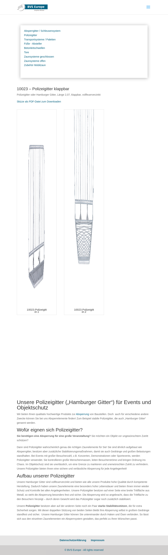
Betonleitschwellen (34, 48)
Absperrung (82, 414)
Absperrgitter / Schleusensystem (42, 30)
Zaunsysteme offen (35, 61)
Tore (26, 52)
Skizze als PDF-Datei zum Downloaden (39, 101)
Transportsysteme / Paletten (40, 39)
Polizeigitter (30, 35)
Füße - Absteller (33, 43)
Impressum (98, 540)
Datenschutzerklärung (73, 540)
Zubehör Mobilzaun (35, 65)
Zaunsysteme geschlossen (39, 56)
